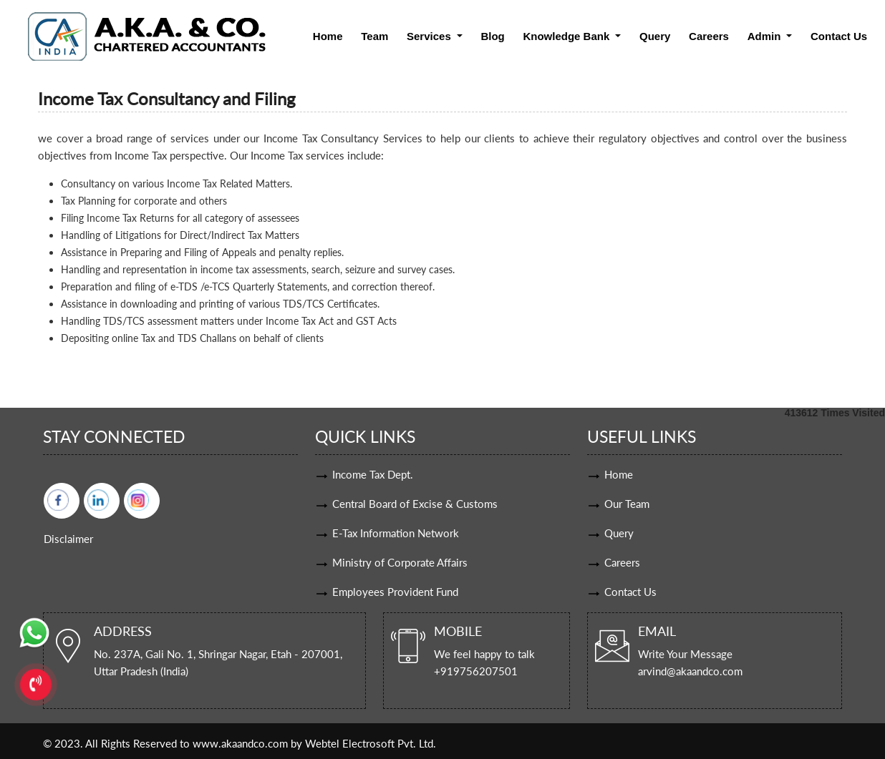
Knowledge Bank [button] (567, 36)
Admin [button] (766, 36)
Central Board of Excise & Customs (415, 503)
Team (374, 36)
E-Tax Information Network (395, 533)
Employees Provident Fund (395, 591)
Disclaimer (68, 538)
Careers (709, 36)
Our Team (626, 503)
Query (654, 36)
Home (328, 36)
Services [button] (430, 36)
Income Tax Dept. (372, 474)
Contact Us (839, 36)
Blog (492, 36)
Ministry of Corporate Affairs (400, 562)
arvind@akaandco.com (690, 671)
